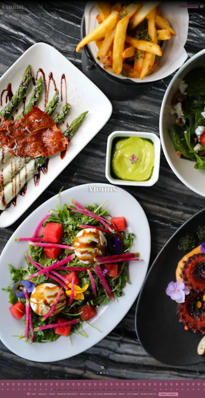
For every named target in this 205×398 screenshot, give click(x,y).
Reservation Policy (67, 390)
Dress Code (85, 390)
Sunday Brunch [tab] (96, 368)
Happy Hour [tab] (64, 368)
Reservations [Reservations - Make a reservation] (188, 6)
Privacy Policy (148, 390)
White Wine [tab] (94, 372)
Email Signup (168, 390)
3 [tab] (104, 347)
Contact (42, 390)
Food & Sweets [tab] (65, 372)
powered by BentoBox (102, 396)
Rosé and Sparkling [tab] (129, 368)
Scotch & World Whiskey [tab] (71, 380)
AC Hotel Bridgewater (105, 390)
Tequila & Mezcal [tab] (128, 376)
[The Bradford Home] (14, 6)
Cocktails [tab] (124, 372)
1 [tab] (98, 347)
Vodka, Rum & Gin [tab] (98, 376)
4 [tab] (107, 347)
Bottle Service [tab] (127, 380)
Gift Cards (133, 390)
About (122, 390)
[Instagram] (28, 389)
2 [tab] (101, 347)
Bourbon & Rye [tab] (96, 380)
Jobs (33, 390)
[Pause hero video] (102, 342)
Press (52, 390)
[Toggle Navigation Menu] (201, 6)
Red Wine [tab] (62, 376)
